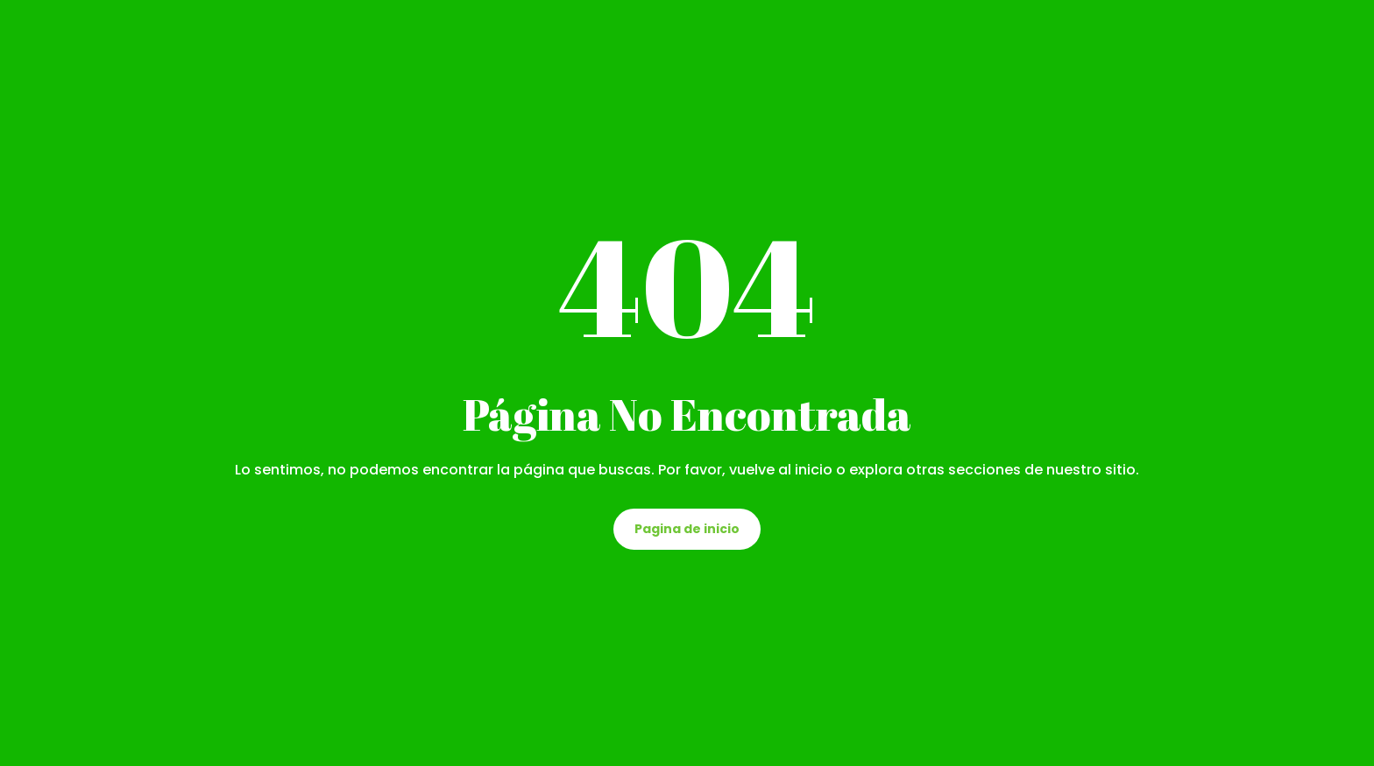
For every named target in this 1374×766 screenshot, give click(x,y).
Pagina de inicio (687, 529)
